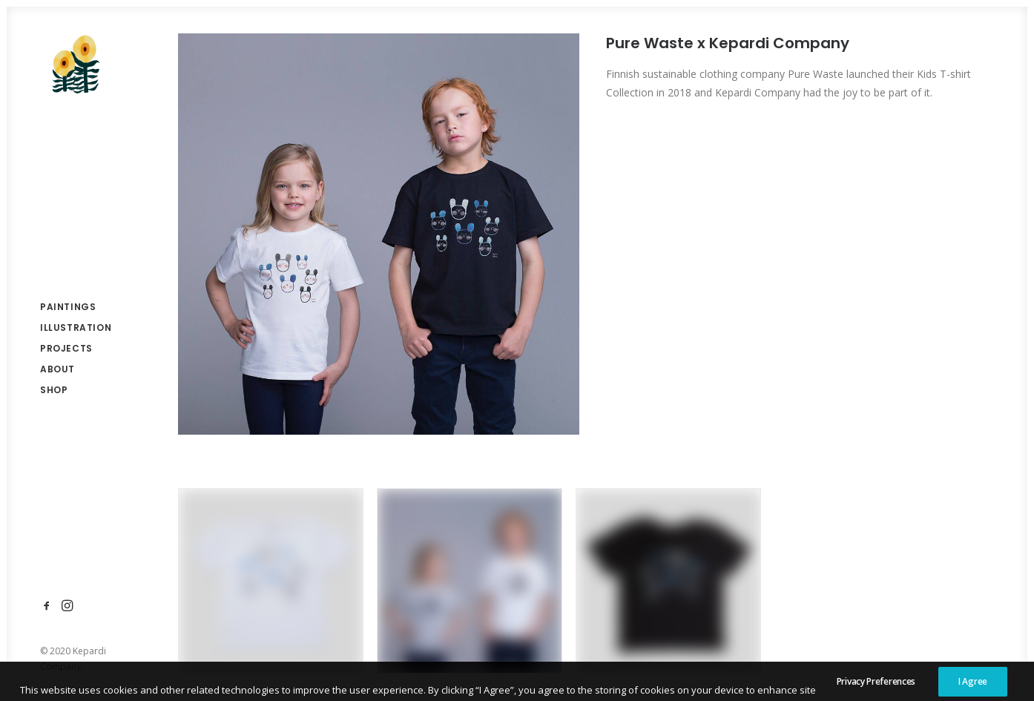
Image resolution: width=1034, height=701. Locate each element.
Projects (66, 348)
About (57, 369)
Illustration (75, 327)
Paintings (68, 306)
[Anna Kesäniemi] (75, 64)
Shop (53, 390)
